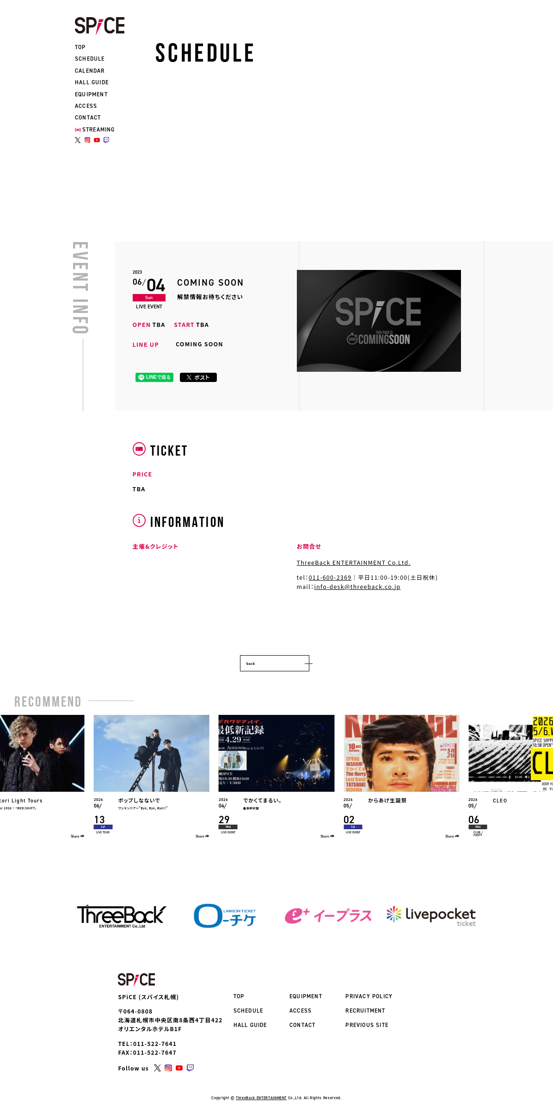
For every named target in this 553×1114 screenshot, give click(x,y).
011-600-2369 (330, 577)
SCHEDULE (90, 59)
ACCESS (86, 106)
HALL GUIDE (92, 82)
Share (78, 836)
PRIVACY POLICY (369, 996)
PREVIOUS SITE (366, 1025)
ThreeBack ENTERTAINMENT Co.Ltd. (354, 562)
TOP (80, 47)
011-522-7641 (155, 1043)
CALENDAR (90, 71)
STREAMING (95, 129)
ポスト (198, 377)
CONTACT (88, 117)
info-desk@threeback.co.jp (357, 586)
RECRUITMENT (365, 1010)
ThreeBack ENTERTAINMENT (261, 1098)
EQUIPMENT (91, 94)
